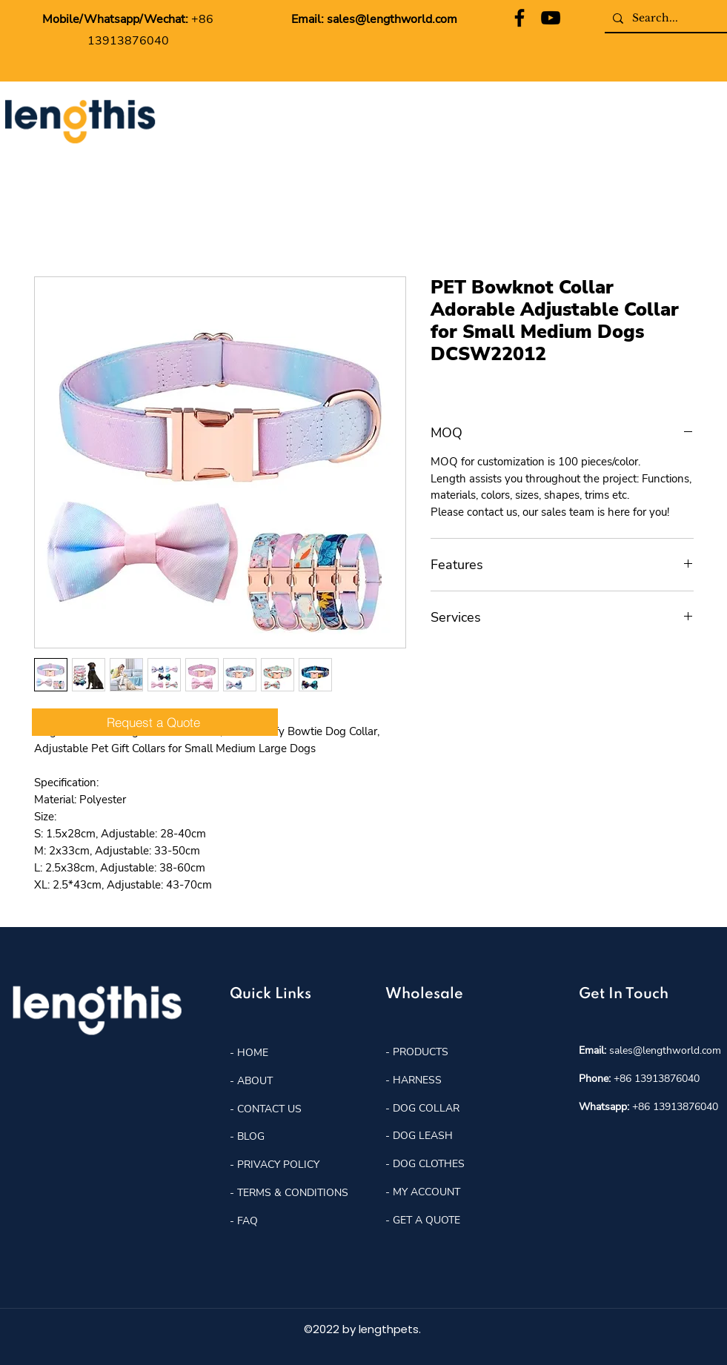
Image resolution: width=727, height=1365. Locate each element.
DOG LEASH (423, 1136)
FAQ (247, 1221)
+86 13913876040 (657, 1079)
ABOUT (255, 1081)
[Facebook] (519, 18)
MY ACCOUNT (426, 1192)
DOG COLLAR (426, 1108)
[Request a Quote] (155, 722)
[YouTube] (550, 18)
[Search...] (664, 18)
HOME (251, 1053)
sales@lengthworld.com (392, 19)
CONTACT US (269, 1109)
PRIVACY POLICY (278, 1165)
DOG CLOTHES (429, 1164)
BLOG (249, 1136)
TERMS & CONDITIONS (292, 1193)
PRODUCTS (420, 1052)
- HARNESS (413, 1080)
